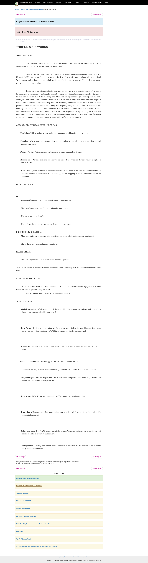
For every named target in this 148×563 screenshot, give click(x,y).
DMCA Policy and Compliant (84, 557)
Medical (59, 3)
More (106, 3)
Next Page (97, 14)
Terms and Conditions (70, 557)
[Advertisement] (119, 40)
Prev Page (20, 14)
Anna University (48, 3)
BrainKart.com (26, 2)
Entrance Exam (97, 3)
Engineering (68, 3)
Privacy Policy (59, 557)
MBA (77, 3)
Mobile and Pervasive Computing (32, 10)
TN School (85, 3)
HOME (37, 3)
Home (17, 10)
